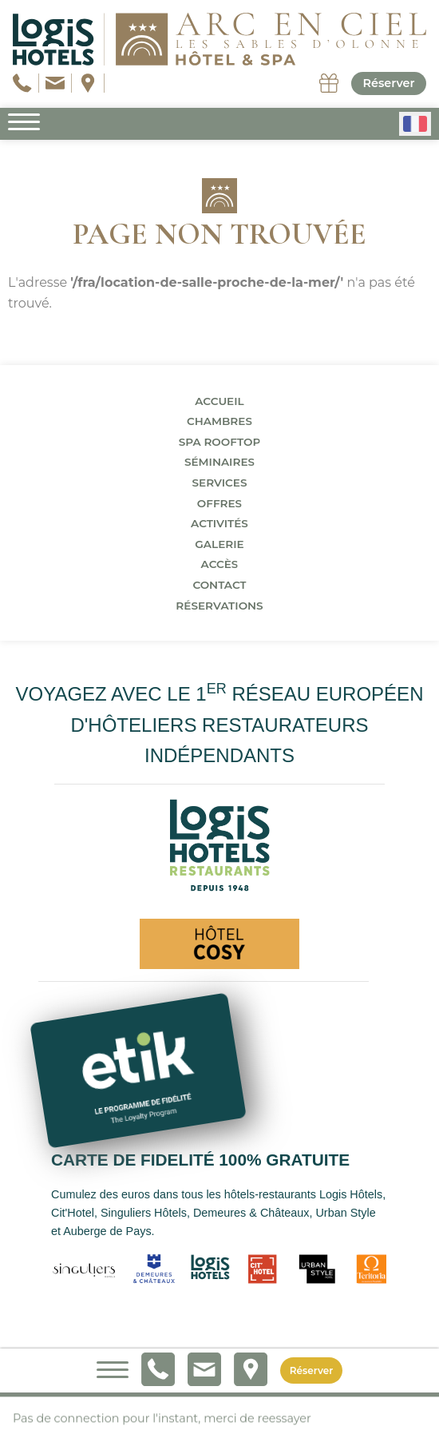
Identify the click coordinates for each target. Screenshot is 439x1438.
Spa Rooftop (220, 441)
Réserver (388, 83)
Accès (220, 564)
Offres (219, 503)
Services (219, 482)
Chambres (219, 421)
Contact (219, 584)
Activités (219, 523)
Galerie (219, 544)
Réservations (219, 605)
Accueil (219, 401)
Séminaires (219, 461)
